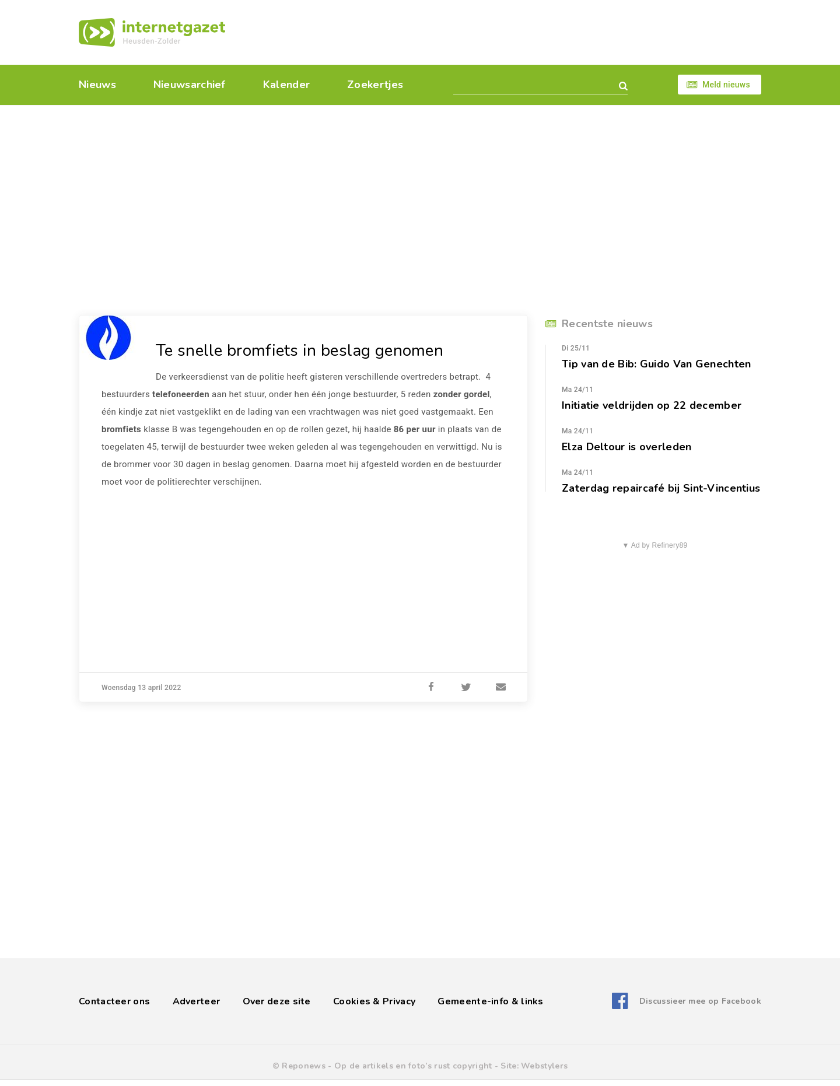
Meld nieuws (726, 84)
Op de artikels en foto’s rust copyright (413, 1065)
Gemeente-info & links (490, 1001)
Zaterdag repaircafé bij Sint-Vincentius (661, 488)
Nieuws (97, 85)
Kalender (286, 85)
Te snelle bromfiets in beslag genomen (299, 350)
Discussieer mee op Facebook (700, 1001)
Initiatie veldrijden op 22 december (651, 405)
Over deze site (277, 1001)
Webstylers (544, 1065)
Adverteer (196, 1001)
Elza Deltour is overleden (627, 447)
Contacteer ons (114, 1001)
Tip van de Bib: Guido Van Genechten (656, 364)
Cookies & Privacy (374, 1001)
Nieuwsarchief (189, 85)
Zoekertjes (375, 85)
